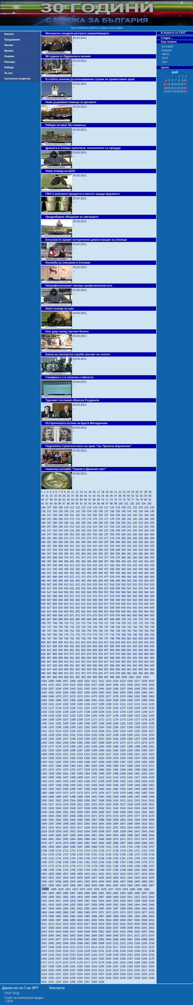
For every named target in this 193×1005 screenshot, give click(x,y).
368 (55, 557)
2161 (87, 958)
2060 (51, 935)
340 (124, 549)
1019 (152, 681)
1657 (137, 835)
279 (118, 538)
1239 (123, 735)
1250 (87, 738)
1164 (44, 719)
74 (120, 499)
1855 (66, 885)
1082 (144, 696)
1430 (116, 781)
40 (86, 495)
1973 (116, 912)
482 (136, 576)
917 (107, 661)
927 (50, 665)
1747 (94, 858)
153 (84, 515)
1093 (109, 700)
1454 (59, 789)
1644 (44, 835)
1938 (94, 904)
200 (124, 522)
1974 (123, 912)
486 (44, 580)
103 (138, 503)
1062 (116, 692)
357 (107, 553)
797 (107, 638)
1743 (66, 858)
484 (147, 576)
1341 (51, 762)
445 (152, 569)
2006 (123, 920)
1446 (116, 785)
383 (141, 557)
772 (78, 634)
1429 (109, 781)
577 (107, 596)
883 (141, 654)
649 (61, 611)
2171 (44, 962)
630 (67, 607)
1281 (80, 746)
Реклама (9, 61)
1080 (130, 696)
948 (55, 669)
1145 (137, 711)
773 (84, 634)
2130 (94, 951)
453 (84, 573)
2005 (116, 920)
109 (61, 507)
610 (67, 603)
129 (61, 511)
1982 (66, 916)
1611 (152, 823)
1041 (80, 688)
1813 (109, 873)
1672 (130, 839)
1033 (137, 684)
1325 (51, 758)
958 (113, 669)
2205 (59, 970)
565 (152, 592)
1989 (116, 916)
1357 (51, 765)
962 (136, 669)
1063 (123, 692)
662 (136, 611)
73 (116, 499)
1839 (66, 881)
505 (152, 580)
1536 (73, 808)
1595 (152, 819)
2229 (116, 974)
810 (67, 642)
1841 (80, 881)
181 (130, 519)
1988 (109, 916)
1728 (73, 854)
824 (147, 642)
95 (99, 503)
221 (130, 526)
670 (67, 615)
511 (73, 584)
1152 (73, 715)
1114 (144, 704)
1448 (130, 785)
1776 (73, 866)
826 (44, 646)
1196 (44, 727)
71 (108, 499)
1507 (94, 800)
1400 (130, 773)
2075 (44, 939)
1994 (152, 916)
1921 (87, 900)
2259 (101, 981)
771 (73, 634)
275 (95, 538)
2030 (66, 927)
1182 (59, 723)
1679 (66, 843)
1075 (94, 696)
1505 (80, 800)
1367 (123, 765)
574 (90, 596)
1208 (130, 727)
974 (90, 673)
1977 (144, 912)
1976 (137, 912)
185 (152, 519)
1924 (109, 900)
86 (60, 503)
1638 (116, 831)
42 (95, 495)
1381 (109, 769)
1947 (44, 908)
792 (78, 638)
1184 (73, 723)
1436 (44, 785)
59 (56, 499)
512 (78, 584)
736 (101, 627)
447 (50, 573)
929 (61, 665)
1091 (94, 700)
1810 (87, 873)
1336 (130, 758)
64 (77, 499)
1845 (109, 881)
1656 (130, 835)
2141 (59, 954)
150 (67, 515)
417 (107, 565)
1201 (80, 727)
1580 (44, 819)
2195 (102, 966)
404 (147, 561)
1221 (109, 731)
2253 (59, 981)
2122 (152, 947)
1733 (109, 854)
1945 (144, 904)
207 (50, 526)
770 (67, 634)
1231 (66, 735)
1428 (102, 781)
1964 (51, 912)
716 (101, 623)
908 (55, 661)
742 (136, 627)
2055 (130, 931)
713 (84, 623)
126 (44, 511)
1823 (66, 877)
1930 (152, 900)
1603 (94, 823)
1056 (73, 692)
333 (84, 549)
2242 (94, 978)
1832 (130, 877)
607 (50, 603)
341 (130, 549)
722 (136, 623)
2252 (51, 981)
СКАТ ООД (11, 993)
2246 (123, 978)
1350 (116, 762)
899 (118, 657)
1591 (123, 819)
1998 (66, 920)
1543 (123, 808)
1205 (109, 727)
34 (60, 495)
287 (50, 542)
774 (90, 634)
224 (147, 526)
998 (113, 677)
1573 (109, 816)
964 (147, 669)
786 (44, 638)
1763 (94, 862)
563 (141, 592)
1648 (73, 835)
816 (101, 642)
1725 (51, 854)
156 (101, 515)
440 (124, 569)
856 (101, 650)
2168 (137, 958)
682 (136, 615)
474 (90, 576)
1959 (130, 908)
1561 (137, 812)
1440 (73, 785)
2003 (102, 920)
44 (103, 495)
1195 (152, 723)
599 (118, 600)
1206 (116, 727)
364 (147, 553)
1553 (80, 812)
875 (95, 654)
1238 (116, 735)
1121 (80, 708)
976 (101, 673)
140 (124, 511)
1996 (51, 920)
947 (50, 669)
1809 (80, 873)
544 (147, 588)
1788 (44, 870)
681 (130, 615)
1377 (80, 769)
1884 (51, 893)
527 (50, 588)
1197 (51, 727)
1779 (94, 866)
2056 (137, 931)
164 (147, 515)
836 (101, 646)
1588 (102, 819)
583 (141, 596)
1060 (102, 692)
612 (78, 603)
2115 (102, 947)
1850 (144, 881)
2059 (44, 935)
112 (78, 507)
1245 (51, 738)
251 (73, 534)
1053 (51, 692)
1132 (44, 711)
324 (147, 546)
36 (69, 495)
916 (101, 661)
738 (113, 627)
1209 (137, 727)
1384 (130, 769)
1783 (123, 866)
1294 (59, 750)
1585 (80, 819)
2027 (44, 927)
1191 (123, 723)
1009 (80, 681)
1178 (144, 719)
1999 (73, 920)
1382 (116, 769)
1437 (51, 785)
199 (118, 522)
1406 (59, 777)
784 (147, 634)
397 (107, 561)
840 (124, 646)
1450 (144, 785)
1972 (109, 912)
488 (55, 580)
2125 (59, 951)
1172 (102, 719)
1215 (66, 731)
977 (107, 673)
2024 (137, 924)
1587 (94, 819)
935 (95, 665)
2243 (102, 978)
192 (78, 522)
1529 (137, 804)
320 (124, 546)
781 (130, 634)
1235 (94, 735)
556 (101, 592)
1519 (66, 804)
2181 (116, 962)
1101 (51, 704)
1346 (87, 762)
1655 (123, 835)
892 (78, 657)
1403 (152, 773)
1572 (102, 816)
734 (90, 627)
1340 (44, 762)
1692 (44, 846)
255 (95, 534)
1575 (123, 816)
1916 (51, 900)
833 (84, 646)
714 (90, 623)
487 (50, 580)
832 (78, 646)
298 (113, 542)
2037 (116, 927)
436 (101, 569)
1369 (137, 765)
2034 (94, 927)
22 (120, 492)
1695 (66, 846)
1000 (124, 677)
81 (150, 499)
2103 (130, 943)
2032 (80, 927)
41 (90, 495)
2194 (94, 966)
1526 (116, 804)
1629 (51, 831)
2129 (87, 951)
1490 (87, 796)
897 (107, 657)
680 (124, 615)
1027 (94, 684)
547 (50, 592)
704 (147, 619)
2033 (87, 927)
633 (84, 607)
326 (44, 549)
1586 (87, 819)
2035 (102, 927)
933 (84, 665)
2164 (109, 958)
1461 (109, 789)
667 (50, 615)
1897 (144, 893)
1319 (123, 754)
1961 (144, 908)
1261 (51, 742)
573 (84, 596)
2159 (73, 958)
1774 (59, 866)
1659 (152, 835)
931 (73, 665)
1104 (73, 704)
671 (73, 615)
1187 (94, 723)
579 (118, 596)
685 (152, 615)
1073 (80, 696)
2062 (66, 935)
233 (84, 530)
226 (44, 530)
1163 (152, 715)
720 (124, 623)
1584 (73, 819)
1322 (144, 754)
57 (47, 499)
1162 (144, 715)
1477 (109, 792)
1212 (44, 731)
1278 (59, 746)
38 (77, 495)
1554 (87, 812)
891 (73, 657)
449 (61, 573)
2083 (102, 939)
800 (124, 638)
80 (146, 499)
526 (44, 588)
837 (107, 646)
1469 (51, 792)
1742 (59, 858)
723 (141, 623)
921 (130, 661)
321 (130, 546)
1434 (144, 781)
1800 (130, 870)
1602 (87, 823)
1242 (144, 735)
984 (147, 673)
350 (67, 553)
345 (152, 549)
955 (95, 669)
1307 (152, 750)
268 (55, 538)
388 (55, 561)
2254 (66, 981)
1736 (130, 854)
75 (125, 499)
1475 (94, 792)
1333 (109, 758)
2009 (144, 920)
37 (73, 495)
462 (136, 573)
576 (101, 596)
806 (44, 642)
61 (65, 499)
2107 (44, 947)
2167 (130, 958)
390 (67, 561)
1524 (102, 804)
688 (55, 619)
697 (107, 619)
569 (61, 596)
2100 (109, 943)
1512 (130, 800)
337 (107, 549)
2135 (130, 951)
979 (118, 673)
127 (50, 511)
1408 (73, 777)
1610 (144, 823)
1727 (66, 854)
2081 (87, 939)
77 (133, 499)
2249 (144, 978)
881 (130, 654)
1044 (102, 688)
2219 (44, 974)
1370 (144, 765)
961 (130, 669)
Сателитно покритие (17, 78)
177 (107, 519)
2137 (144, 951)
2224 (80, 974)
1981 (59, 916)
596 (101, 600)
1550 (59, 812)
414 (90, 565)
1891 (102, 893)
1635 (94, 831)
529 (61, 588)
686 (44, 619)
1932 (51, 904)
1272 (130, 742)
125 (152, 507)
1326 (59, 758)
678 (113, 615)
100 (121, 503)
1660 (44, 839)
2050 (94, 931)
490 (67, 580)
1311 (66, 754)
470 (67, 576)
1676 (44, 843)
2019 (102, 924)
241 (130, 530)
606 (44, 603)
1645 (51, 835)
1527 (123, 804)
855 (95, 650)
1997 (59, 920)
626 (44, 607)
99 (116, 503)
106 (44, 507)
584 (147, 596)
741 (130, 627)
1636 (102, 831)
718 (113, 623)
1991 (130, 916)
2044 (51, 931)
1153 (80, 715)
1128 (130, 708)
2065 (87, 935)
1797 (109, 870)
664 (147, 611)
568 (55, 596)
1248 (73, 738)
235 (95, 530)
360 (124, 553)
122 (136, 507)
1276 (44, 746)
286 (44, 542)
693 (84, 619)
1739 (152, 854)
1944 (137, 904)
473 (84, 576)
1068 (44, 696)
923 (141, 661)
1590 (116, 819)
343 (141, 549)
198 (113, 522)
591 (73, 600)
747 (50, 630)
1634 (87, 831)
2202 (152, 966)
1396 (102, 773)
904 (147, 657)
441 (130, 569)
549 (61, 592)
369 (61, 557)
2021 (116, 924)
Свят (164, 61)
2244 (109, 978)
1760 (73, 862)
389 (61, 561)
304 (147, 542)
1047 (123, 688)
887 (50, 657)
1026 (87, 684)
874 (90, 654)
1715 (94, 850)
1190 (116, 723)
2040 (137, 927)
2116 (109, 947)
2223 (73, 974)
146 (44, 515)
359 (118, 553)
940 (124, 665)
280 (124, 538)
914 (90, 661)
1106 (87, 704)
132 (78, 511)
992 (78, 677)
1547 (152, 808)
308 (55, 546)
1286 (116, 746)
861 (130, 650)
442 (136, 569)
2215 (130, 970)
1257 (137, 738)
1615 (66, 827)
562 (136, 592)
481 (130, 576)
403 (141, 561)
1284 (102, 746)
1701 (109, 846)
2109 (59, 947)
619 (118, 603)
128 (55, 511)
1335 (123, 758)
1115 (152, 704)
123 (141, 507)
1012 (102, 681)
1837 (51, 881)
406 (44, 565)
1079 (123, 696)
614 (90, 603)
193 (84, 522)
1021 (51, 684)
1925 (116, 900)
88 (69, 503)
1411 (94, 777)
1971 (102, 912)
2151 (130, 954)
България (167, 46)
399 (118, 561)
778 (113, 634)
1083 (152, 696)
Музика (9, 50)
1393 (80, 773)
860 (124, 650)
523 (141, 584)
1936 (80, 904)
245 (152, 530)
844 (147, 646)
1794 (87, 870)
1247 (66, 738)
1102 (59, 704)
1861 (109, 885)
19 (108, 492)
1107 (94, 704)
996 (101, 677)
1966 (66, 912)
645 (152, 607)
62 (69, 499)
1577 (137, 816)
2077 (59, 939)
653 (84, 611)
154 (90, 515)
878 (113, 654)
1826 (87, 877)
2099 (102, 943)
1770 (144, 862)
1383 (123, 769)
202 (136, 522)
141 (130, 511)
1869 (54, 889)
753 (84, 630)
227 (50, 530)
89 (73, 503)
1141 (109, 711)
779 (118, 634)
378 (113, 557)
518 (113, 584)
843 (141, 646)
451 (73, 573)
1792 (73, 870)
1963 (44, 912)
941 (130, 665)
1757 (51, 862)
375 (95, 557)
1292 (44, 750)
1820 (44, 877)
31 (47, 495)
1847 (123, 881)
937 (107, 665)
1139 (94, 711)
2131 (102, 951)
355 (95, 553)
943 (141, 665)
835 (95, 646)
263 (141, 534)
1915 (44, 900)
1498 (144, 796)
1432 (130, 781)
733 (84, 627)
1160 (130, 715)
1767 (123, 862)
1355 (152, 762)
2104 (137, 943)
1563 (152, 812)
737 (107, 627)
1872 (75, 889)
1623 (123, 827)
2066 (94, 935)
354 (90, 553)
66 (86, 499)
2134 (123, 951)
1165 (51, 719)
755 (95, 630)
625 (152, 603)
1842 (87, 881)
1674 (144, 839)
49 (125, 495)
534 (90, 588)
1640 (130, 831)
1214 (59, 731)
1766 (116, 862)
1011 (94, 681)
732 (78, 627)
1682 (87, 843)
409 (61, 565)
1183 (66, 723)
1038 (59, 688)
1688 (130, 843)
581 (130, 596)
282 (136, 538)
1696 (73, 846)
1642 (144, 831)
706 (44, 623)
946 (44, 669)
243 (141, 530)
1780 (102, 866)
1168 (73, 719)
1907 (102, 897)
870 (67, 654)
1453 (51, 789)
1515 (152, 800)
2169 (144, 958)
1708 (44, 850)
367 (50, 557)
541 (130, 588)
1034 (144, 684)
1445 (109, 785)
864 (147, 650)
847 (50, 650)
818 (113, 642)
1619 (94, 827)
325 (152, 546)
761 (130, 630)
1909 (116, 897)
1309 (51, 754)
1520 (73, 804)
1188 (102, 723)
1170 (87, 719)
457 (107, 573)
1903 (73, 897)
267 (50, 538)
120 (124, 507)
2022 (123, 924)
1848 (130, 881)
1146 (144, 711)
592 (78, 600)
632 (78, 607)
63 (73, 499)
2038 (123, 927)
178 (113, 519)
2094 (66, 943)
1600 (73, 823)
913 (84, 661)
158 (113, 515)
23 (125, 492)
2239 (73, 978)
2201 (144, 966)
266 (44, 538)
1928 (137, 900)
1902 (66, 897)
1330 (87, 758)
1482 (144, 792)
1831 (123, 877)
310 (67, 546)
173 (84, 519)
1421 (51, 781)
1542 (116, 808)
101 (127, 503)
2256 (80, 981)
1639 (123, 831)
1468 (44, 792)
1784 (130, 866)
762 (136, 630)
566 (44, 596)
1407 (66, 777)
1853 (51, 885)
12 (77, 492)
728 (55, 627)
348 (55, 553)
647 (50, 611)
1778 (87, 866)
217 (107, 526)
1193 (137, 723)
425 (152, 565)
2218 (152, 970)
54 (146, 495)
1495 (123, 796)
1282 (87, 746)
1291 (152, 746)
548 (55, 592)
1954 (94, 908)
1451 (152, 785)
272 (78, 538)
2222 (66, 974)
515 (95, 584)
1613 (51, 827)
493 (84, 580)
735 (95, 627)
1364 (102, 765)
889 (61, 657)
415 (95, 565)
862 (136, 650)
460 (124, 573)
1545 (137, 808)
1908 (109, 897)
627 (50, 607)
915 (95, 661)
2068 (109, 935)
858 (113, 650)
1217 (80, 731)
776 (101, 634)
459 (118, 573)
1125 (109, 708)
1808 (73, 873)
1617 (80, 827)
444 (147, 569)
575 (95, 596)
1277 (51, 746)
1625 (137, 827)
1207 (123, 727)
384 (147, 557)
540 (124, 588)
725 (152, 623)
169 (61, 519)
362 (136, 553)
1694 (59, 846)
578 (113, 596)
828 (55, 646)
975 (95, 673)
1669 (109, 839)
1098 (144, 700)
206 (44, 526)
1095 (123, 700)
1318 (116, 754)
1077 (109, 696)
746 (44, 630)
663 (141, 611)
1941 (116, 904)
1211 (152, 727)
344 (147, 549)
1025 (80, 684)
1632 (73, 831)
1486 (59, 796)
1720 (130, 850)
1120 (73, 708)
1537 (80, 808)
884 (147, 654)
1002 (139, 677)
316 (101, 546)
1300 (102, 750)
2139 (44, 954)
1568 (73, 816)
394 (90, 561)
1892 (109, 893)
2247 (130, 978)
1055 (66, 692)
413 (84, 565)
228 (55, 530)
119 (118, 507)
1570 (87, 816)
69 (99, 499)
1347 (94, 762)
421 (130, 565)
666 (44, 615)
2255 (73, 981)
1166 (59, 719)
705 (152, 619)
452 (78, 573)
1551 (66, 812)
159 (118, 515)
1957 (116, 908)
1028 (102, 684)
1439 (66, 785)
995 (95, 677)
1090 (87, 700)
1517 (51, 804)
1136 (73, 711)
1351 (123, 762)
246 (44, 534)
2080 (80, 939)
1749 (109, 858)
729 (61, 627)
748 (55, 630)
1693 (51, 846)
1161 (137, 715)
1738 (144, 854)
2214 (123, 970)
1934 (66, 904)
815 (95, 642)
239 (118, 530)
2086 (123, 939)
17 (99, 492)
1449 (137, 785)
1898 (152, 893)
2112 (80, 947)
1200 (73, 727)
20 (112, 492)
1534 (59, 808)
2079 (73, 939)
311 (73, 546)
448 (55, 573)
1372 (44, 769)
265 (152, 534)
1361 (80, 765)
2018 (94, 924)
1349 (109, 762)
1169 (80, 719)
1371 (152, 765)
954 (90, 669)
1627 (152, 827)
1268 (102, 742)
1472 (73, 792)
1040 (73, 688)
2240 (80, 978)
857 (107, 650)
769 (61, 634)
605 (152, 600)
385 (152, 557)
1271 (123, 742)
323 (141, 546)
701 (130, 619)
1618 (87, 827)
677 (107, 615)
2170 (152, 958)
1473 (80, 792)
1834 (144, 877)
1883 (44, 893)
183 (141, 519)
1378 (87, 769)
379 (118, 557)
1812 (102, 873)
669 (61, 615)
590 (67, 600)
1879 (125, 889)
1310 (59, 754)
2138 (152, 951)
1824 (73, 877)
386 (44, 561)
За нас (8, 73)
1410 (87, 777)
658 (113, 611)
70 (103, 499)
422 (136, 565)
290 (67, 542)
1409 (80, 777)
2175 (73, 962)
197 (107, 522)
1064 (130, 692)
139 (118, 511)
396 (101, 561)
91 (82, 503)
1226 (144, 731)
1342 (59, 762)
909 (61, 661)
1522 (87, 804)
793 (84, 638)
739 (118, 627)
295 (95, 542)
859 (118, 650)
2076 (51, 939)
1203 (94, 727)
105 (149, 503)
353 (84, 553)
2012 (51, 924)
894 (90, 657)
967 (50, 673)
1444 (102, 785)
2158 (66, 958)
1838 (59, 881)
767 (50, 634)
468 (55, 576)
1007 (66, 681)
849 (61, 650)
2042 (152, 927)
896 (101, 657)
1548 (44, 812)
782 (136, 634)
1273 (137, 742)
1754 (144, 858)
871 (73, 654)
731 (73, 627)
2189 (59, 966)
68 (95, 499)
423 (141, 565)
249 (61, 534)
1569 (80, 816)
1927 (130, 900)
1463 (123, 789)
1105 (80, 704)
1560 (130, 812)
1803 (152, 870)
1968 (80, 912)
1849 (137, 881)
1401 (137, 773)
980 (124, 673)
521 (130, 584)
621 (130, 603)
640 (124, 607)
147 (50, 515)
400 (124, 561)
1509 (109, 800)
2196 (109, 966)
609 (61, 603)
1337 (137, 758)
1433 (137, 781)
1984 (80, 916)
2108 (51, 947)
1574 (116, 816)
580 (124, 596)
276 (101, 538)
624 (147, 603)
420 (124, 565)
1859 (94, 885)
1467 (152, 789)
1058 (87, 692)
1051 (152, 688)
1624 (130, 827)
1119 (66, 708)
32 (52, 495)
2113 (87, 947)
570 (67, 596)
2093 (59, 943)
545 (152, 588)
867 (50, 654)
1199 (66, 727)
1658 (144, 835)
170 (67, 519)
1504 (73, 800)
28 (146, 492)
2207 (73, 970)
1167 (66, 719)
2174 (66, 962)
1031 (123, 684)
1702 (116, 846)
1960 (137, 908)
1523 (94, 804)
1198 (59, 727)
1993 (144, 916)
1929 (144, 900)
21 (116, 492)
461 (130, 573)
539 (118, 588)
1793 (80, 870)
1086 (59, 700)
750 (67, 630)
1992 (137, 916)
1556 (102, 812)
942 (136, 665)
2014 (66, 924)
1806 (59, 873)
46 (112, 495)
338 (113, 549)
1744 (73, 858)
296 (101, 542)
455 (95, 573)
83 (47, 503)
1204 (102, 727)
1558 (116, 812)
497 (107, 580)
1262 (59, 742)
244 (147, 530)
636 (101, 607)
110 (67, 507)
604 (147, 600)
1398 (116, 773)
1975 (130, 912)
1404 (44, 777)
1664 (73, 839)
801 (130, 638)
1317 (109, 754)
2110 (66, 947)
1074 (87, 696)
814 (90, 642)
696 (101, 619)
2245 (116, 978)
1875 (97, 889)
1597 (51, 823)
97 (108, 503)
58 (52, 499)
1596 (44, 823)
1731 (94, 854)
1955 (102, 908)
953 (84, 669)
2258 (94, 981)
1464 (130, 789)
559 (118, 592)
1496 (130, 796)
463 (141, 573)
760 (124, 630)
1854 (59, 885)
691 (73, 619)
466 (44, 576)
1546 (144, 808)
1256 (130, 738)
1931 (44, 904)
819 (118, 642)
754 (90, 630)
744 (147, 627)
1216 (73, 731)
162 (136, 515)
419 (118, 565)
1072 (73, 696)
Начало (9, 34)
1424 (73, 781)
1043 (94, 688)
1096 (130, 700)
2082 (94, 939)
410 (67, 565)
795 (95, 638)
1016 (130, 681)
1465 (137, 789)
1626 (144, 827)
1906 (94, 897)
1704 (130, 846)
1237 (109, 735)
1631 (66, 831)
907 (50, 661)
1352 (130, 762)
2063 (73, 935)
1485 (51, 796)
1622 (116, 827)
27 (142, 492)
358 (113, 553)
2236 (51, 978)
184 (147, 519)
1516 (44, 804)
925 (152, 661)
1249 (80, 738)
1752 (130, 858)
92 (86, 503)
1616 (73, 827)
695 (95, 619)
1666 (87, 839)
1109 (109, 704)
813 (84, 642)
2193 (87, 966)
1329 (80, 758)
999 (118, 677)
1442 (87, 785)
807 (50, 642)
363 (141, 553)
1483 (152, 792)
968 (55, 673)
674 (90, 615)
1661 (51, 839)
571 (73, 596)
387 (50, 561)
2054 (123, 931)
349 (61, 553)
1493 (109, 796)
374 (90, 557)
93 (90, 503)
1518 (59, 804)
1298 (87, 750)
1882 (147, 889)
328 (55, 549)
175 (95, 519)
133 (84, 511)
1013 (109, 681)
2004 (109, 920)
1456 (73, 789)
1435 (152, 781)
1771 (152, 862)
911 (73, 661)
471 (73, 576)
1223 (123, 731)
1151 (66, 715)
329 (61, 549)
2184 (137, 962)
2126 (66, 951)
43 (99, 495)
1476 (102, 792)
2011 (44, 924)
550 (67, 592)
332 (78, 549)
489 (61, 580)
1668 (102, 839)
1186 (87, 723)
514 (90, 584)
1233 (80, 735)
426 (44, 569)
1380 (102, 769)
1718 (116, 850)
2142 (66, 954)
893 (84, 657)
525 (152, 584)
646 (44, 611)
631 (73, 607)
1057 (80, 692)
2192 (80, 966)
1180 (44, 723)
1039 (66, 688)
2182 (123, 962)
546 (44, 592)
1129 (137, 708)
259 (118, 534)
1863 (123, 885)
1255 (123, 738)
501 (130, 580)
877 (107, 654)
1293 (51, 750)
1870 (61, 889)
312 (78, 546)
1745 (80, 858)
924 (147, 661)
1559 (123, 812)
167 (50, 519)
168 (55, 519)
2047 (73, 931)
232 (78, 530)
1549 (51, 812)
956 (101, 669)
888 (55, 657)
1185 (80, 723)
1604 (102, 823)
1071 (66, 696)
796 (101, 638)
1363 (94, 765)
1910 (123, 897)
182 (136, 519)
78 (138, 499)
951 (73, 669)
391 (73, 561)
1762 (87, 862)
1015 (123, 681)
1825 (80, 877)
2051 (102, 931)
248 (55, 534)
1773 (51, 866)
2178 (94, 962)
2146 (94, 954)
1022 (59, 684)
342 (136, 549)
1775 (66, 866)
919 (118, 661)
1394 (87, 773)
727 (50, 627)
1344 (73, 762)
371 (73, 557)
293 (84, 542)
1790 (59, 870)
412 (78, 565)
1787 (152, 866)
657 (107, 611)
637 (107, 607)
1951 (73, 908)
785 (152, 634)
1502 (59, 800)
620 (124, 603)
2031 (73, 927)
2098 (94, 943)
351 (73, 553)
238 (113, 530)
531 (73, 588)
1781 (109, 866)
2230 (123, 974)
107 (50, 507)
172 (78, 519)
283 (141, 538)
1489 (80, 796)
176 (101, 519)
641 (130, 607)
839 (118, 646)
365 (152, 553)
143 (141, 511)
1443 (94, 785)
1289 (137, 746)
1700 (102, 846)
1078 (116, 696)
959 (118, 669)
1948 (51, 908)
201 (130, 522)
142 (136, 511)
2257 (87, 981)
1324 (44, 758)
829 (61, 646)
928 (55, 665)
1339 (152, 758)
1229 (51, 735)
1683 (94, 843)
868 (55, 654)
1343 (66, 762)
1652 (102, 835)
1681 (80, 843)
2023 (130, 924)
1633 (80, 831)
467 (50, 576)
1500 (44, 800)
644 (147, 607)
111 (73, 507)
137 (107, 511)
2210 (94, 970)
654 (90, 611)
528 (55, 588)
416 (101, 565)
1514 (144, 800)
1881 (140, 889)
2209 (87, 970)
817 (107, 642)
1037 (51, 688)
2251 (44, 981)
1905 (87, 897)
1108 (102, 704)
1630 (59, 831)
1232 (73, 735)
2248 (137, 978)
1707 (152, 846)
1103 (66, 704)
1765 (109, 862)
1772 (44, 866)
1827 (94, 877)
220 (124, 526)
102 (133, 503)
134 (90, 511)
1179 (152, 719)
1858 (87, 885)
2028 (51, 927)
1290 (144, 746)
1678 (59, 843)
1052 (44, 692)
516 (101, 584)
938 (113, 665)
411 (73, 565)
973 (84, 673)
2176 (80, 962)
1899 (44, 897)
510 (67, 584)
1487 (66, 796)
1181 (51, 723)
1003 (146, 677)
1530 (144, 804)
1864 (130, 885)
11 (73, 492)
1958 (123, 908)
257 (107, 534)
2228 (109, 974)
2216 (137, 970)
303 (141, 542)
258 (113, 534)
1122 (87, 708)
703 (141, 619)
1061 (109, 692)
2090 (152, 939)
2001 (87, 920)
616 (101, 603)
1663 (66, 839)
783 (141, 634)
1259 (152, 738)
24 (129, 492)
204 (147, 522)
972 (78, 673)
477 (107, 576)
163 (141, 515)
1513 (137, 800)
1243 (152, 735)
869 (61, 654)
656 (101, 611)
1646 (59, 835)
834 (90, 646)
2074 (152, 935)
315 (95, 546)
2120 (137, 947)
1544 (130, 808)
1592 (130, 819)
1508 (102, 800)
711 (73, 623)
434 (90, 569)
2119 (130, 947)
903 (141, 657)
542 (136, 588)
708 (55, 623)
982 (136, 673)
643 (141, 607)
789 (61, 638)
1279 (66, 746)
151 (73, 515)
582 (136, 596)
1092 (102, 700)
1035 (152, 684)
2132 (109, 951)
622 (136, 603)
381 (130, 557)
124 (147, 507)
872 (78, 654)
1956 (109, 908)
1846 (116, 881)
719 (118, 623)
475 (95, 576)
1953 (87, 908)
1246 (59, 738)
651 (73, 611)
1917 (59, 900)
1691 (152, 843)
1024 (73, 684)
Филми (8, 45)
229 (61, 530)
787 (50, 638)
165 (152, 515)
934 (90, 665)
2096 (80, 943)
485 (152, 576)
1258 (144, 738)
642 (136, 607)
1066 (144, 692)
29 (150, 492)
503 (141, 580)
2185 (144, 962)
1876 (104, 889)
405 (152, 561)
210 (67, 526)
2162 (94, 958)
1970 (94, 912)
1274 (144, 742)
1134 (59, 711)
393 (84, 561)
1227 (152, 731)
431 (73, 569)
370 (67, 557)
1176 (130, 719)
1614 (59, 827)
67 (90, 499)
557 (107, 592)
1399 (123, 773)
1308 (44, 754)
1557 (109, 812)
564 (147, 592)
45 (108, 495)
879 (118, 654)
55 (150, 495)
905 (152, 657)
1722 (144, 850)
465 (152, 573)
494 (90, 580)
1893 (116, 893)
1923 (102, 900)
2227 (102, 974)
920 (124, 661)
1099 (152, 700)
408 (55, 565)
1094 (116, 700)
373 (84, 557)
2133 (116, 951)
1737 (137, 854)
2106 (152, 943)
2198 (123, 966)
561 (130, 592)
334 (90, 549)
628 (55, 607)
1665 (80, 839)
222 (136, 526)
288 (55, 542)
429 (61, 569)
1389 (51, 773)
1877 (111, 889)
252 (78, 534)
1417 (137, 777)
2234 (152, 974)
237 (107, 530)
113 (84, 507)
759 (118, 630)
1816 (130, 873)
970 (67, 673)
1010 (87, 681)
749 (61, 630)
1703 (123, 846)
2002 (94, 920)
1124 (102, 708)
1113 (137, 704)
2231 (130, 974)
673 (84, 615)
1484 (44, 796)
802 (136, 638)
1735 (123, 854)
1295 (66, 750)
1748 (102, 858)
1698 (87, 846)
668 (55, 615)
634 (90, 607)
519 (118, 584)
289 (61, 542)
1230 (59, 735)
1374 (59, 769)
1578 (144, 816)
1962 (152, 908)
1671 (123, 839)
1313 (80, 754)
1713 (80, 850)
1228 (44, 735)
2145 (87, 954)
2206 (66, 970)
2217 (144, 970)
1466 (144, 789)
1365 (109, 765)
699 (118, 619)
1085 (51, 700)
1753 (137, 858)
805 (152, 638)
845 (152, 646)
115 (95, 507)
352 (78, 553)
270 (67, 538)
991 (73, 677)
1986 (94, 916)
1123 (94, 708)
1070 (59, 696)
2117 (116, 947)
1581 (51, 819)
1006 (59, 681)
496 (101, 580)
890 (67, 657)
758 (113, 630)
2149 (116, 954)
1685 (109, 843)
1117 (51, 708)
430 (67, 569)
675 (95, 615)
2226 (94, 974)
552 (78, 592)
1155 (94, 715)
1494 (116, 796)
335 (95, 549)
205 (152, 522)
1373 (51, 769)
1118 (59, 708)
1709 (51, 850)
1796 (102, 870)
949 (61, 669)
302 (136, 542)
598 (113, 600)
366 (44, 557)
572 (78, 596)
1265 (80, 742)
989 (61, 677)
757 (107, 630)
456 (101, 573)
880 (124, 654)
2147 (102, 954)
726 (44, 627)
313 (84, 546)
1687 (123, 843)
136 (101, 511)
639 (118, 607)
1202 (87, 727)
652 (78, 611)
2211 (102, 970)
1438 (59, 785)
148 (55, 515)
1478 (116, 792)
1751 (123, 858)
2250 (152, 978)
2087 (130, 939)
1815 (123, 873)
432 (78, 569)
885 (152, 654)
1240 (130, 735)
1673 (137, 839)
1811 (94, 873)
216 (101, 526)
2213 (116, 970)
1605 (109, 823)
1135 (66, 711)
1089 (80, 700)
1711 (66, 850)
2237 (59, 978)
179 (118, 519)
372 (78, 557)
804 (147, 638)
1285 (109, 746)
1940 (109, 904)
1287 (123, 746)
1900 (51, 897)
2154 (152, 954)
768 (55, 634)
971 (73, 673)
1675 (152, 839)
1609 (137, 823)
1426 (87, 781)
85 (56, 503)
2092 (51, 943)
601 (130, 600)
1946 (152, 904)
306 (44, 546)
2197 (116, 966)
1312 (73, 754)
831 (73, 646)
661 (130, 611)
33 (56, 495)
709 (61, 623)
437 (107, 569)
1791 (66, 870)
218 (113, 526)
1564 (44, 816)
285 (152, 538)
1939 (102, 904)
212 (78, 526)
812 (78, 642)
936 (101, 665)
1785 (137, 866)
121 (130, 507)
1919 (73, 900)
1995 (44, 920)
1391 (66, 773)
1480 (130, 792)
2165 (116, 958)
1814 (116, 873)
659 (118, 611)
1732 (102, 854)
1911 (130, 897)
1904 (80, 897)
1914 (152, 897)
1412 (102, 777)
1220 (102, 731)
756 (101, 630)
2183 (130, 962)
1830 (116, 877)
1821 (51, 877)
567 (50, 596)
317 (107, 546)
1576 (130, 816)
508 (55, 584)
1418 (144, 777)
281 (130, 538)
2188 (51, 966)
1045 (109, 688)
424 (147, 565)
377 (107, 557)
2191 (73, 966)
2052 (109, 931)
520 (124, 584)
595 (95, 600)
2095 (73, 943)
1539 (94, 808)
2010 (152, 920)
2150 (123, 954)
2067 (102, 935)
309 (61, 546)
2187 (44, 966)
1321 (137, 754)
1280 (73, 746)
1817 (137, 873)
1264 (73, 742)
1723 (152, 850)
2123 (44, 951)
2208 (80, 970)
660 (124, 611)
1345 (80, 762)
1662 (59, 839)
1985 (87, 916)
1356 (44, 765)
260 (124, 534)
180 (124, 519)
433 (84, 569)
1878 (118, 889)
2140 (51, 954)
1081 (137, 696)
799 (118, 638)
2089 (144, 939)
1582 (59, 819)
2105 (144, 943)
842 (136, 646)
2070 (123, 935)
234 (90, 530)
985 (152, 673)
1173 (109, 719)
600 (124, 600)
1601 (80, 823)
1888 (80, 893)
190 (67, 522)
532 (78, 588)
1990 (123, 916)
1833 (137, 877)
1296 (73, 750)
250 (67, 534)
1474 (87, 792)
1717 (109, 850)
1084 (44, 700)
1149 (51, 715)
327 (50, 549)
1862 (116, 885)
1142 (116, 711)
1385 (137, 769)
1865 (137, 885)
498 (113, 580)
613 (84, 603)
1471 (66, 792)
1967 (73, 912)
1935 (73, 904)
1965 (59, 912)
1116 (44, 708)
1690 (144, 843)
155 (95, 515)
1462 (116, 789)
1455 (66, 789)
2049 (87, 931)
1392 (73, 773)
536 (101, 588)
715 (95, 623)
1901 (59, 897)
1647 (66, 835)
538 (113, 588)
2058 (152, 931)
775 (95, 634)
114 (90, 507)
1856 (73, 885)
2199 (130, 966)
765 (152, 630)
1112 (130, 704)
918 (113, 661)
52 (138, 495)
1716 (102, 850)
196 (101, 522)
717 (107, 623)
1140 (102, 711)
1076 (102, 696)
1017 (137, 681)
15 (90, 492)
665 (152, 611)
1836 (44, 881)
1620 (102, 827)
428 (55, 569)
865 (152, 650)
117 (107, 507)
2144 (80, 954)
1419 (152, 777)
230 (67, 530)
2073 (144, 935)
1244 (44, 738)
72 (112, 499)
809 (61, 642)
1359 (66, 765)
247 (50, 534)
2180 (109, 962)
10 (69, 492)
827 (50, 646)
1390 (59, 773)
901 (130, 657)
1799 (123, 870)
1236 (102, 735)
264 (147, 534)
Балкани (167, 50)
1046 (116, 688)
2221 (59, 974)
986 (44, 677)
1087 (66, 700)
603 (141, 600)
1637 (109, 831)
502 (136, 580)
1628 (44, 831)
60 (60, 499)
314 (90, 546)
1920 (80, 900)
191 (73, 522)
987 (50, 677)
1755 (152, 858)
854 (90, 650)
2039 (130, 927)
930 (67, 665)
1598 (59, 823)
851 (73, 650)
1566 (59, 816)
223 (141, 526)
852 (78, 650)
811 (73, 642)
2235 (44, 978)
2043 (44, 931)
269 (61, 538)
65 (82, 499)
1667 (94, 839)
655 (95, 611)
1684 (102, 843)
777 (107, 634)
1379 (94, 769)
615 (95, 603)
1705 (137, 846)
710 (67, 623)
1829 (109, 877)
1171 (94, 719)
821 (130, 642)
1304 (130, 750)
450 (67, 573)
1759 (66, 862)
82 (43, 503)
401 (130, 561)
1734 (116, 854)
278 (113, 538)
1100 (44, 704)
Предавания (12, 39)
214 (90, 526)
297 (107, 542)
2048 (80, 931)
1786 (144, 866)
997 (107, 677)
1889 (87, 893)
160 (124, 515)
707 (50, 623)
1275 (152, 742)
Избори (9, 67)
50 (129, 495)
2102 (123, 943)
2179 (102, 962)
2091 (44, 943)
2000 (80, 920)
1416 (130, 777)
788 (55, 638)
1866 (144, 885)
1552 (73, 812)
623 (141, 603)
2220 (51, 974)
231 (73, 530)
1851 (152, 881)
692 (78, 619)
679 (118, 615)
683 (141, 615)
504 (147, 580)
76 (129, 499)
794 (90, 638)
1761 (80, 862)
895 (95, 657)
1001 (132, 677)
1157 (109, 715)
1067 (152, 692)
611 (73, 603)
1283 (94, 746)
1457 (80, 789)
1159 (123, 715)
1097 (137, 700)
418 (113, 565)
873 (84, 654)
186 (44, 522)
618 (113, 603)
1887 (73, 893)
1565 (51, 816)
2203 (44, 970)
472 (78, 576)
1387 (152, 769)
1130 (144, 708)
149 (61, 515)
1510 (116, 800)
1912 (137, 897)
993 (84, 677)
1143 (123, 711)
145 (152, 511)
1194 (144, 723)
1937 (87, 904)
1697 (80, 846)
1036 (44, 688)
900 (124, 657)
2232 (137, 974)
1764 (102, 862)
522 (136, 584)
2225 (87, 974)
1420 (44, 781)
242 (136, 530)
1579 (152, 816)
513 (84, 584)
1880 (133, 889)
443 (141, 569)
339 (118, 549)
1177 (137, 719)
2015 (73, 924)
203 (141, 522)
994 (90, 677)
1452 (44, 789)
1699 (94, 846)
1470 (59, 792)
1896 (137, 893)
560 (124, 592)
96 (103, 503)
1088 (73, 700)
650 (67, 611)
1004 (44, 681)
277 (107, 538)
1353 (137, 762)
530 (67, 588)
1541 (109, 808)
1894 (123, 893)
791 (73, 638)
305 (152, 542)
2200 (137, 966)
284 (147, 538)
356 (101, 553)
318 (113, 546)
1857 (80, 885)
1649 (80, 835)
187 (50, 522)
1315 (94, 754)
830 (67, 646)
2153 (144, 954)
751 (73, 630)
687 (50, 619)
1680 (73, 843)
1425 (80, 781)
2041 (144, 927)
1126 (116, 708)
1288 (130, 746)
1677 (51, 843)
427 (50, 569)
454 (90, 573)
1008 (73, 681)
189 (61, 522)
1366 (116, 765)
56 (43, 499)
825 (152, 642)
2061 (59, 935)
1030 (116, 684)
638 (113, 607)
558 (113, 592)
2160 (80, 958)
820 (124, 642)
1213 (51, 731)
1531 (152, 804)
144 (147, 511)
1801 (137, 870)
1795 (94, 870)
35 (65, 495)
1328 (73, 758)
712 (78, 623)
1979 (44, 916)
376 (101, 557)
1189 (109, 723)
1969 (87, 912)
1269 (109, 742)
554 (90, 592)
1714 (87, 850)
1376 (73, 769)
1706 (144, 846)
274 (90, 538)
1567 (66, 816)
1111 (123, 704)
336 (101, 549)
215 (95, 526)
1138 (87, 711)
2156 (51, 958)
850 (67, 650)
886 (44, 657)
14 (86, 492)
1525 (109, 804)
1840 (73, 881)
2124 (51, 951)
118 (113, 507)
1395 (94, 773)
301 (130, 542)
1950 (66, 908)
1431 (123, 781)
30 (43, 495)
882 (136, 654)
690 (67, 619)
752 (78, 630)
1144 (130, 711)
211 (73, 526)
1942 (123, 904)
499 (118, 580)
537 (107, 588)
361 (130, 553)
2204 (51, 970)
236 (101, 530)
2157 (59, 958)
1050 (144, 688)
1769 (137, 862)
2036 (109, 927)
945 (152, 665)
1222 (116, 731)
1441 (80, 785)
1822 (59, 877)
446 (44, 573)
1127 (123, 708)
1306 (144, 750)
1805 (51, 873)
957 (107, 669)
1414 (116, 777)
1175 (123, 719)
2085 (116, 939)
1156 (102, 715)
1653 (109, 835)
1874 (89, 889)
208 (55, 526)
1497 (137, 796)
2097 (87, 943)
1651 (94, 835)
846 (44, 650)
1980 (51, 916)
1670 (116, 839)
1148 (44, 715)
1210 (144, 727)
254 (90, 534)
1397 (109, 773)
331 (73, 549)
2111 (73, 947)
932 (78, 665)
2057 (144, 931)
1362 (87, 765)
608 (55, 603)
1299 (94, 750)
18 (103, 492)
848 (55, 650)
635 (95, 607)
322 (136, 546)
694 (90, 619)
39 (82, 495)
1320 (130, 754)
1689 (137, 843)
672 (78, 615)
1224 (130, 731)
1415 (123, 777)
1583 (66, 819)
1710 (59, 850)
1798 (116, 870)
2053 (116, 931)
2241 (87, 978)
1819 (152, 873)
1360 (73, 765)
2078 (66, 939)
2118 (123, 947)
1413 (109, 777)
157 (107, 515)
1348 (102, 762)
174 (90, 519)
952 (78, 669)
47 (116, 495)
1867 (152, 885)
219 (118, 526)
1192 (130, 723)
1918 (66, 900)
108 (55, 507)
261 (130, 534)
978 (113, 673)
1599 (66, 823)
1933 (59, 904)
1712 (73, 850)
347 (50, 553)
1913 (144, 897)
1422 (59, 781)
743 (141, 627)
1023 (66, 684)
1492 (102, 796)
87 (65, 503)
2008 (137, 920)
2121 (144, 947)
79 (142, 499)
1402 (144, 773)
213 (84, 526)
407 (50, 565)
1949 (59, 908)
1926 (123, 900)
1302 (116, 750)
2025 (144, 924)
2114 (94, 947)
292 (78, 542)
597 (107, 600)
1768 (130, 862)
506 (44, 584)
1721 (137, 850)
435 (95, 569)
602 (136, 600)
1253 (109, 738)
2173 (59, 962)
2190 (66, 966)
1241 (137, 735)
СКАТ (165, 58)
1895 (130, 893)
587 (50, 600)
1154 (87, 715)
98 (112, 503)
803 (141, 638)
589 (61, 600)
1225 (137, 731)
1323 (152, 754)
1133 (51, 711)
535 (95, 588)
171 (73, 519)
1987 (102, 916)
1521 (80, 804)
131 (73, 511)
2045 (59, 931)
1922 (94, 900)
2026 (152, 924)
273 (84, 538)
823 (141, 642)
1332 (102, 758)
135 (95, 511)
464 (147, 573)
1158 (116, 715)
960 (124, 669)
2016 (80, 924)
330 (67, 549)
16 (95, 492)
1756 (44, 862)
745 (152, 627)
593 (84, 600)
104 (144, 503)
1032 (130, 684)
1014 (116, 681)
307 (50, 546)
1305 (137, 750)
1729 (80, 854)
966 (44, 673)
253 (84, 534)
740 (124, 627)
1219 (94, 731)
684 (147, 615)
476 (101, 576)
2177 (87, 962)
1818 (144, 873)
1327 (66, 758)
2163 (102, 958)
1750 (116, 858)
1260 (44, 742)
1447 (123, 785)
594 (90, 600)
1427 (94, 781)
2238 (66, 978)
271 (73, 538)
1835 (152, 877)
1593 (137, 819)
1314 (87, 754)
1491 (94, 796)
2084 (109, 939)
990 (67, 677)
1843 (94, 881)
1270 (116, 742)
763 (141, 630)
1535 (66, 808)
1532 (44, 808)
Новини (9, 56)
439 (118, 569)
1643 (152, 831)
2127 (73, 951)
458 (113, 573)
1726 (59, 854)
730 (67, 627)
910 (67, 661)
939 (118, 665)
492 (78, 580)
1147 (152, 711)
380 (124, 557)
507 (50, 584)
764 (147, 630)
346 (44, 553)
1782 (116, 866)
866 (44, 654)
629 (61, 607)
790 (67, 638)
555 (95, 592)
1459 (94, 789)
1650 (87, 835)
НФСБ (165, 54)
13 (82, 492)
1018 (144, 681)
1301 (109, 750)
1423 (66, 781)
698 (113, 619)
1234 (87, 735)
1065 (137, 692)
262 (136, 534)
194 (90, 522)
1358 (59, 765)
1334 (116, 758)
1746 (87, 858)
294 (90, 542)
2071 (130, 935)
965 (152, 669)
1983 (73, 916)
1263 (66, 742)
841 (130, 646)
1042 (87, 688)
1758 (59, 862)
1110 (116, 704)
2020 (109, 924)
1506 (87, 800)
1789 (51, 870)
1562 (144, 812)
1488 (73, 796)
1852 (44, 885)
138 (113, 511)
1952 (80, 908)
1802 (144, 870)
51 (133, 495)
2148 (109, 954)
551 (73, 592)
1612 (44, 827)
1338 (144, 758)
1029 (109, 684)
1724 (44, 854)
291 (73, 542)
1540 (102, 808)
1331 (94, 758)
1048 (130, 688)
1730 (87, 854)
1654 (116, 835)
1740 (44, 858)
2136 (137, 951)
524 (147, 584)
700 (124, 619)
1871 (68, 889)
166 (44, 519)
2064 (80, 935)
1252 (102, 738)
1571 (94, 816)
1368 (130, 765)
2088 (137, 939)
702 (136, 619)
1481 (137, 792)
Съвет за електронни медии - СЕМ (23, 999)
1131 (152, 708)
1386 (144, 769)
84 (52, 503)
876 (101, 654)
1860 (102, 885)
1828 (102, 877)
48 (120, 495)
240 (124, 530)
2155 (44, 958)
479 (118, 576)
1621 (109, 827)
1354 (144, 762)
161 (130, 515)
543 (141, 588)
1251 (94, 738)
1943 (130, 904)
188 (55, 522)
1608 (130, 823)
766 (44, 634)
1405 (51, 777)
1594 (144, 819)
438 (113, 569)
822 (136, 642)
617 (107, 603)
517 (107, 584)
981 (130, 673)
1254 (116, 738)
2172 (51, 962)
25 (133, 492)
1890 (94, 893)
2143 (73, 954)
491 (73, 580)
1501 (51, 800)
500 (124, 580)
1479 (123, 792)
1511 (123, 800)
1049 (137, 688)
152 (78, 515)
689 (61, 619)
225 (152, 526)
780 (124, 634)
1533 (51, 808)
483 (141, 576)
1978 (152, 912)
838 (113, 646)
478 (113, 576)
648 (55, 611)
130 (67, 511)
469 (61, 576)
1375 (66, 769)
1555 (94, 812)
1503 (66, 800)
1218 (87, 731)
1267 (94, 742)
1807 (66, 873)
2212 (109, 970)
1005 (51, 681)
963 (141, 669)
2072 (137, 935)
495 (95, 580)
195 (95, 522)
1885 (59, 893)
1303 (123, 750)
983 (141, 673)
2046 (66, 931)
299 (118, 542)
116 (101, 507)
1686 (116, 843)
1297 (80, 750)
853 (84, 650)
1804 (44, 873)
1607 (123, 823)
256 (101, 534)
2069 (116, 935)
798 (113, 638)
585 (152, 596)
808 (55, 642)
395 (95, 561)
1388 (44, 773)
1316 (102, 754)
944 (147, 665)
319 (118, 546)
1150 (59, 715)
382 (136, 557)
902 (136, 657)
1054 (59, 692)
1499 (152, 796)
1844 (102, 881)
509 (61, 584)
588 (55, 600)
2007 (130, 920)
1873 (82, 889)
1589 (109, 819)
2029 (59, 927)
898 (113, 657)
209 (61, 526)
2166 (123, 958)
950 (67, 669)
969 (61, 673)
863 (141, 650)
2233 (144, 974)
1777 (80, 866)
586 (44, 600)
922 (136, 661)
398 (113, 561)
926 (44, 665)
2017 (87, 924)
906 (44, 661)
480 (124, 576)
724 (147, 623)
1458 (87, 789)
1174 (116, 719)
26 (138, 492)
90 (77, 503)
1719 (123, 850)
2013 (59, 924)
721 (130, 623)
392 (78, 561)
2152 (137, 954)
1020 (44, 684)
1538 (87, 808)
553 (84, 592)
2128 (80, 951)
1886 (66, 893)
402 (136, 561)
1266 (87, 742)
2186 (152, 962)
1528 (130, 804)
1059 (94, 692)
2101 (116, 943)
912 (78, 661)
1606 (116, 823)
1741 (51, 858)
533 (84, 588)
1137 (80, 711)
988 (55, 677)
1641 (137, 831)
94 (95, 503)
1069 (51, 696)
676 (101, 615)
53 (142, 495)
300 (124, 542)
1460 (102, 789)
